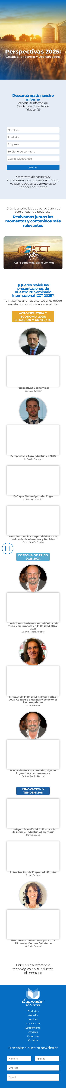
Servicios (33, 1019)
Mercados (33, 1015)
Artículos (33, 1031)
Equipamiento (33, 1027)
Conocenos (33, 1036)
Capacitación (33, 1023)
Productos (33, 1011)
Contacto (33, 1040)
